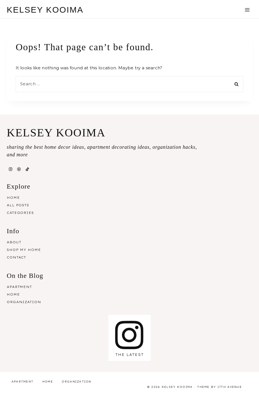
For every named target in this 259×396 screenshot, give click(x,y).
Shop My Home (24, 250)
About (14, 242)
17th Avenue (230, 386)
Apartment (19, 287)
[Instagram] (10, 169)
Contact (16, 257)
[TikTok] (27, 169)
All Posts (18, 205)
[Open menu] (247, 9)
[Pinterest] (18, 169)
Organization (24, 302)
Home (13, 198)
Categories (20, 213)
